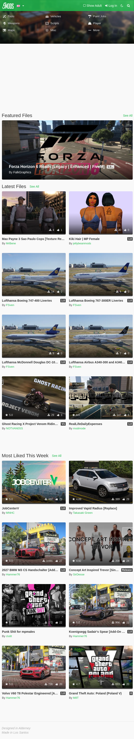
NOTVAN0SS (14, 428)
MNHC (10, 512)
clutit (9, 636)
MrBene (11, 243)
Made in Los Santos (15, 732)
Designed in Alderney (16, 728)
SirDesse (79, 574)
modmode (79, 428)
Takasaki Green (83, 512)
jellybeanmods (82, 243)
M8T (76, 697)
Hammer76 (13, 574)
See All (127, 115)
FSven (10, 305)
